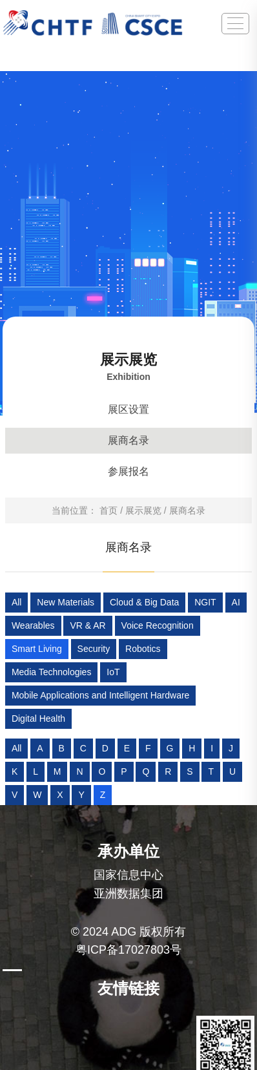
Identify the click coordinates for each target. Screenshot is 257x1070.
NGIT (205, 602)
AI (236, 602)
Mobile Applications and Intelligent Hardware (101, 695)
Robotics (142, 649)
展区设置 (128, 409)
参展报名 (128, 471)
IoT (113, 672)
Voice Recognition (157, 625)
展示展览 (143, 510)
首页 (108, 510)
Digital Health (38, 718)
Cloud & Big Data (144, 602)
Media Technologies (52, 672)
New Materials (65, 602)
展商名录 (128, 440)
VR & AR (87, 625)
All (17, 602)
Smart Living (37, 649)
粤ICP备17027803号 (128, 949)
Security (93, 649)
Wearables (33, 625)
